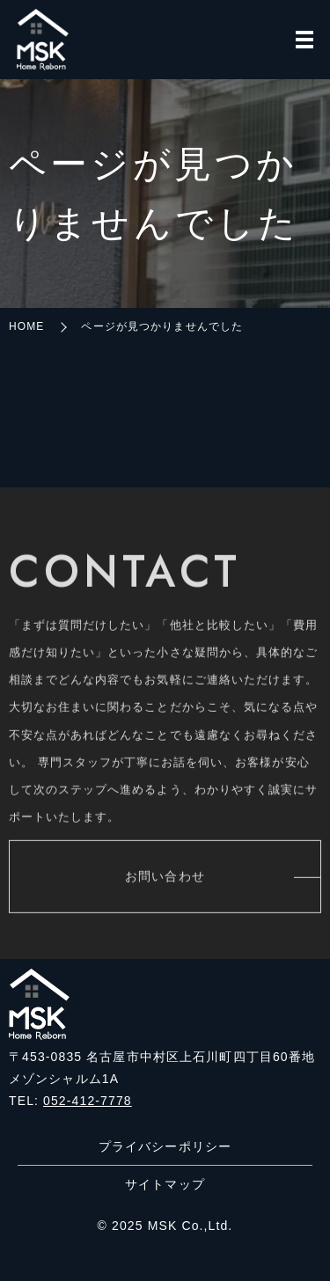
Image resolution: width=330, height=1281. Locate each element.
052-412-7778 (87, 1101)
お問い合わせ (165, 879)
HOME (26, 326)
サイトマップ (165, 1184)
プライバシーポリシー (165, 1146)
